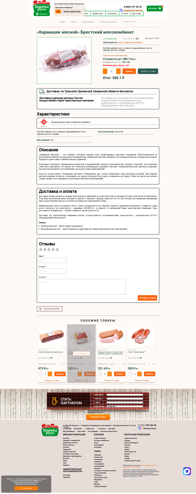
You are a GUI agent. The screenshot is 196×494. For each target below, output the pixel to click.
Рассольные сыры (100, 479)
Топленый (97, 463)
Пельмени (66, 476)
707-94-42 (147, 426)
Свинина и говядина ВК (71, 442)
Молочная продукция (137, 435)
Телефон (98, 400)
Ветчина (66, 460)
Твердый (97, 470)
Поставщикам (93, 433)
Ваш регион (99, 408)
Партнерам (78, 430)
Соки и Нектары (100, 439)
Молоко (127, 455)
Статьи (132, 15)
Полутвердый (99, 467)
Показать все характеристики (115, 57)
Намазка (66, 466)
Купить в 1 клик (148, 72)
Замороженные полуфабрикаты (72, 471)
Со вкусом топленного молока (105, 472)
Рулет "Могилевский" (136, 353)
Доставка (144, 15)
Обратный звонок (125, 10)
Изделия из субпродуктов (72, 457)
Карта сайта (81, 433)
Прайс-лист (106, 15)
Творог (126, 448)
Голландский (99, 465)
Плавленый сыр (130, 453)
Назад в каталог (52, 310)
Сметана (127, 446)
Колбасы (66, 439)
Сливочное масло (130, 439)
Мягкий (97, 485)
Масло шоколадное (131, 444)
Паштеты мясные (69, 453)
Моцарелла (98, 481)
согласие (95, 412)
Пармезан (97, 456)
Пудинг (127, 451)
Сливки (127, 460)
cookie (35, 480)
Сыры (97, 452)
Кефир (126, 457)
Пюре (96, 444)
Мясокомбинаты (69, 433)
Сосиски (66, 448)
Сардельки (67, 451)
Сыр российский (100, 474)
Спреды (127, 442)
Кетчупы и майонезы (101, 442)
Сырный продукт (100, 488)
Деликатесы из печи (70, 444)
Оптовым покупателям (108, 433)
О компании (67, 430)
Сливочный (98, 458)
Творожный (98, 461)
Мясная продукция (74, 435)
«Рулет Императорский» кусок (50, 353)
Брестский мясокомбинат (130, 43)
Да (66, 11)
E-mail (97, 404)
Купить (129, 72)
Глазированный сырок (132, 462)
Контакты (120, 15)
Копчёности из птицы (70, 455)
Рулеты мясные (68, 446)
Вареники (66, 479)
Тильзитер (98, 476)
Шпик (65, 462)
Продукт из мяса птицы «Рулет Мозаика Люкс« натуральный (110, 354)
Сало (64, 464)
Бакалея (99, 435)
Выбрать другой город (80, 11)
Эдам (96, 483)
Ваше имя (98, 396)
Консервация (99, 446)
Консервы (97, 448)
